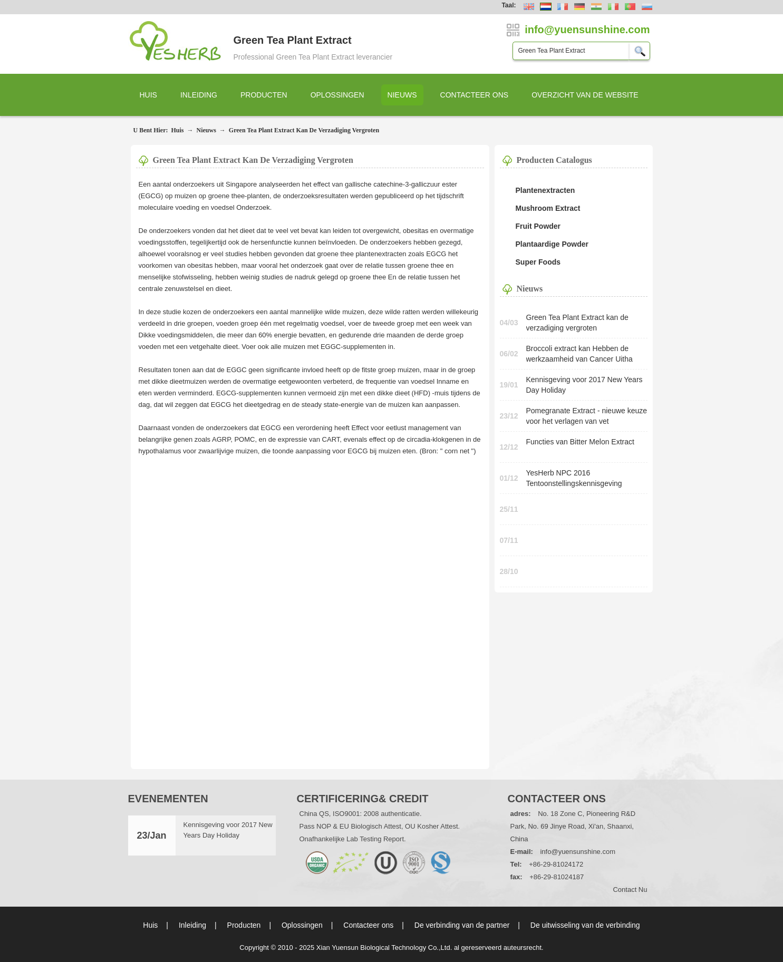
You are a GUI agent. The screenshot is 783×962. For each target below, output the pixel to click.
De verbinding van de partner (462, 925)
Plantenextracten (545, 190)
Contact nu (630, 889)
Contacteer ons (474, 95)
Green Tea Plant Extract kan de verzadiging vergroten (304, 130)
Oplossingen (337, 95)
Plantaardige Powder (552, 244)
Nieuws (402, 95)
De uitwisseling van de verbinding (585, 925)
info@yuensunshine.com (577, 852)
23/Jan (151, 835)
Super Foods (538, 262)
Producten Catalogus (554, 160)
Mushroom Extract (548, 208)
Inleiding (198, 95)
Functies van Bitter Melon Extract (580, 442)
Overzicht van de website (585, 95)
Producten (263, 95)
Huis (148, 95)
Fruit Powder (538, 226)
